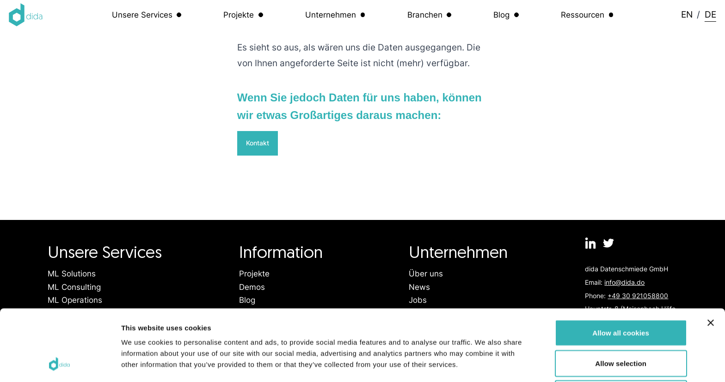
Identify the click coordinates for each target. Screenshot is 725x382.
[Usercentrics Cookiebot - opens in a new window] (59, 364)
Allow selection (620, 298)
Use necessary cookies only (621, 328)
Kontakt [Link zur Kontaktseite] (257, 143)
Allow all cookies (620, 268)
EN (687, 14)
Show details (485, 364)
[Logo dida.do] (26, 14)
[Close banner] (710, 258)
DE (710, 14)
